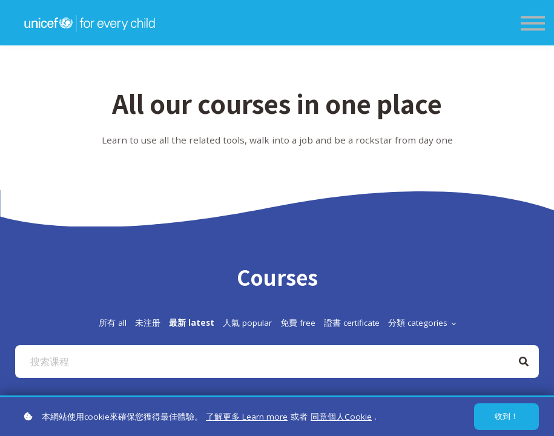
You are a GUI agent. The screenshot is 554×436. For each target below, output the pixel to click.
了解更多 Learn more (247, 416)
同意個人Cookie (341, 416)
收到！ (506, 416)
